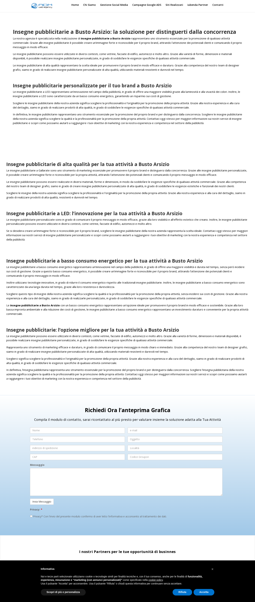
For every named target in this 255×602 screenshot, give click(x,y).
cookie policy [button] (155, 579)
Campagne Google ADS (146, 5)
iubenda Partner (197, 5)
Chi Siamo (89, 5)
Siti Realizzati (174, 5)
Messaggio (37, 465)
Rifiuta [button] (182, 592)
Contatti (217, 5)
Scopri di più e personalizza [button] (63, 592)
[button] (212, 569)
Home (75, 5)
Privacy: (36, 509)
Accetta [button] (204, 592)
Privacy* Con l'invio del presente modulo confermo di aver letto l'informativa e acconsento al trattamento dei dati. (98, 516)
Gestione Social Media (114, 5)
